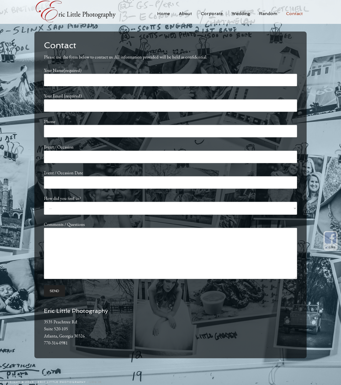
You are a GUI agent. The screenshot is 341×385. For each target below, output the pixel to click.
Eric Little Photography (82, 12)
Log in (96, 382)
